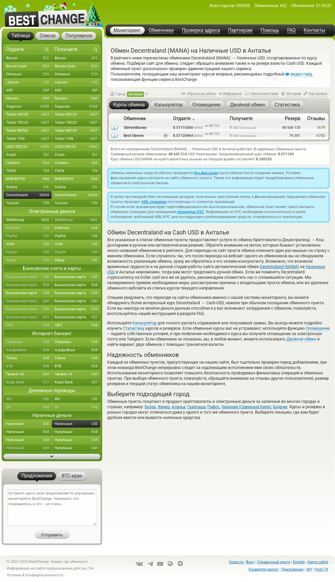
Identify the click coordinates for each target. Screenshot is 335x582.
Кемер (164, 407)
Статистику (133, 328)
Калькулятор (144, 323)
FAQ (291, 30)
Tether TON (29, 139)
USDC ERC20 (29, 147)
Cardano (29, 163)
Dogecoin (29, 107)
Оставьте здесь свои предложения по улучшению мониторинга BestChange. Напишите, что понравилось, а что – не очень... (51, 507)
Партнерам (240, 30)
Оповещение (318, 328)
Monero (29, 99)
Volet (29, 244)
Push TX (321, 569)
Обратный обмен (201, 94)
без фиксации (206, 173)
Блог (250, 562)
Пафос (213, 407)
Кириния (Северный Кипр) (246, 407)
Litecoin (29, 82)
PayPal (29, 236)
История (293, 94)
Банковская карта (29, 277)
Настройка (318, 94)
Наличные (29, 424)
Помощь (270, 30)
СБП (29, 325)
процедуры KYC (190, 212)
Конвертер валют (264, 569)
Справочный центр (273, 562)
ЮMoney (29, 228)
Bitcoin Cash (29, 66)
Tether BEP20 (29, 131)
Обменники (161, 30)
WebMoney (29, 220)
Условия (14, 575)
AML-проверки (153, 202)
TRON (29, 171)
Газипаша (196, 407)
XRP (29, 91)
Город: (127, 94)
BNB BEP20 (29, 179)
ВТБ (29, 366)
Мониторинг (127, 30)
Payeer (29, 252)
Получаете (241, 118)
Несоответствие (265, 94)
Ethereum (29, 74)
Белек (150, 407)
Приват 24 (29, 374)
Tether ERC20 (29, 115)
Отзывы (316, 118)
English (299, 562)
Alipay (29, 260)
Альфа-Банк (29, 350)
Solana (29, 187)
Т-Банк (29, 358)
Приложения (292, 569)
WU (29, 399)
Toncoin (29, 203)
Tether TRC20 (29, 123)
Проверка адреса (201, 30)
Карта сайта (318, 562)
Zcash (29, 155)
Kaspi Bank (29, 382)
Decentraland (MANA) (279, 266)
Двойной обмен (301, 339)
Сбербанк (29, 342)
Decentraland (29, 195)
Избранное (232, 94)
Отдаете (184, 118)
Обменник (135, 118)
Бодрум (280, 407)
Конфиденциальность (44, 575)
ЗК (29, 407)
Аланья (178, 407)
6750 (321, 136)
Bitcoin (29, 58)
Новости (236, 562)
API (309, 569)
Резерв (292, 118)
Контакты (314, 30)
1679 (321, 127)
